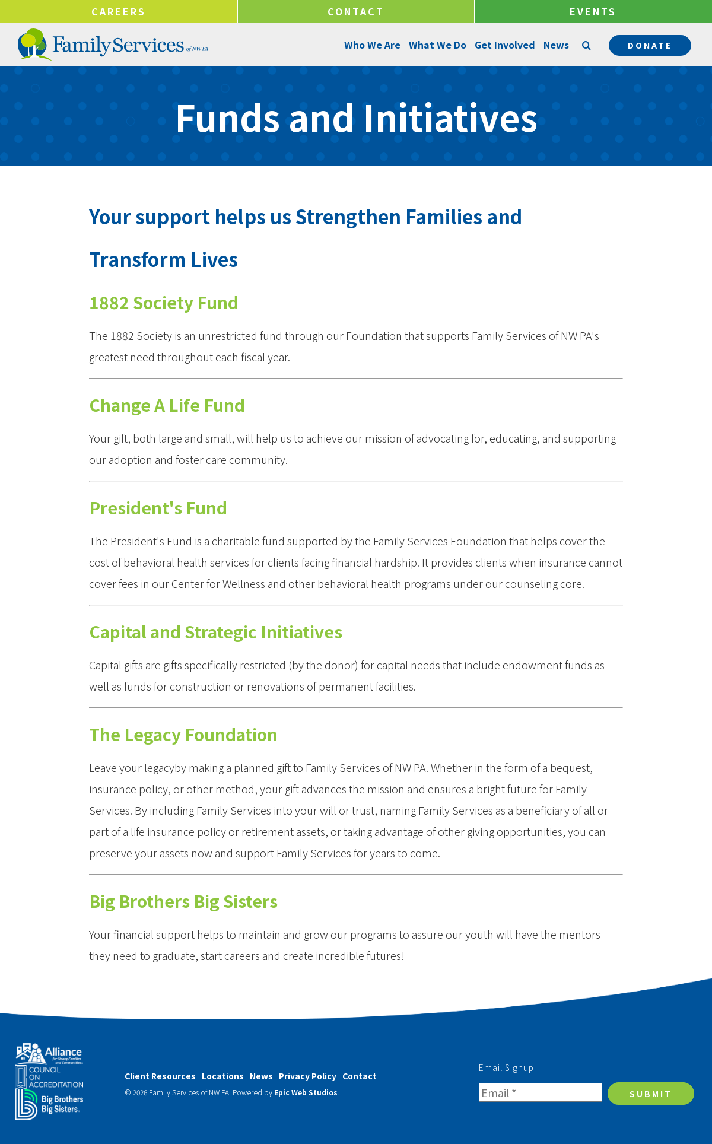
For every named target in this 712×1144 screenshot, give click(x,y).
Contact (356, 11)
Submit (651, 1093)
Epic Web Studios (306, 1092)
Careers (118, 11)
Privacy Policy (307, 1076)
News (555, 44)
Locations (223, 1076)
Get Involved (503, 44)
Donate (650, 45)
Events (593, 11)
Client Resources (160, 1076)
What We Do (436, 44)
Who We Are (371, 44)
